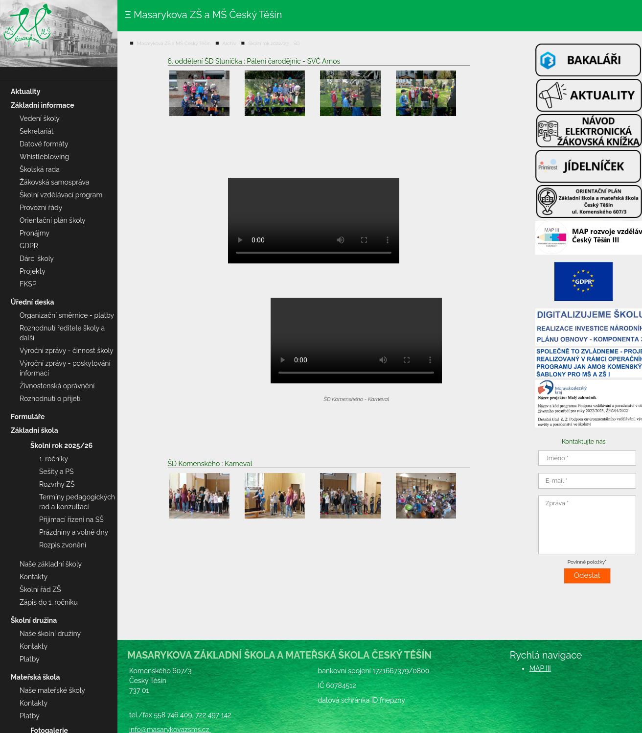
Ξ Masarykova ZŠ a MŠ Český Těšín (203, 15)
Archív (229, 43)
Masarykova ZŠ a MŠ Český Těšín (173, 43)
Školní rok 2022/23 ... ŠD (274, 43)
